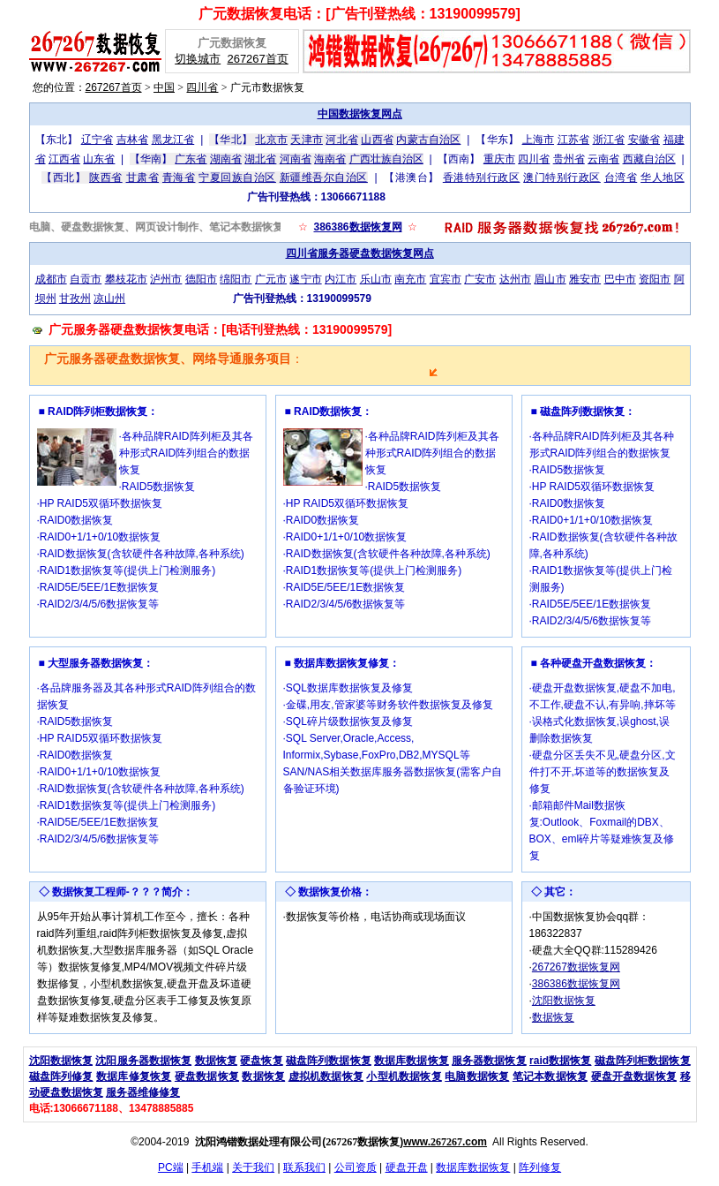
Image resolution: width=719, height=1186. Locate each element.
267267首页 (257, 58)
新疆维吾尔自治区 (324, 177)
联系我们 (304, 1167)
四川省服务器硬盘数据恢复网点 (360, 253)
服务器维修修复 (143, 1092)
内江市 (340, 279)
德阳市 (201, 279)
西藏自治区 (649, 159)
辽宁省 (97, 139)
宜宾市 (445, 279)
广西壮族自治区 (386, 159)
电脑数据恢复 (477, 1076)
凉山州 (109, 298)
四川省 (202, 87)
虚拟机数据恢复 (325, 1076)
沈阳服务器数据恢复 (143, 1060)
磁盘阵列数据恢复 (328, 1060)
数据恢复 (553, 1017)
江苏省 (573, 139)
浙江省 (609, 139)
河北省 (341, 139)
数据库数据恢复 (411, 1060)
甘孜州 (75, 298)
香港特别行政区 (482, 177)
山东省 (99, 159)
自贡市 (85, 279)
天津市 (306, 139)
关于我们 (253, 1167)
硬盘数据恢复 (207, 1076)
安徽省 (644, 139)
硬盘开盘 (407, 1167)
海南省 (330, 159)
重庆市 (499, 159)
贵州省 (569, 159)
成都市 (51, 279)
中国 (164, 87)
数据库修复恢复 (133, 1076)
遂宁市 (305, 279)
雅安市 (585, 279)
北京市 (271, 139)
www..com (445, 1142)
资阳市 (654, 279)
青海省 (179, 177)
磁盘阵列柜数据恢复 (643, 1060)
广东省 (190, 159)
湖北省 (260, 159)
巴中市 (620, 279)
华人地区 (662, 177)
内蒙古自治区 (428, 139)
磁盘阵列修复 (61, 1076)
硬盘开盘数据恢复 (634, 1076)
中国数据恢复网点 (360, 114)
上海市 (538, 139)
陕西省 (106, 177)
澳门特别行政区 (562, 177)
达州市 (515, 279)
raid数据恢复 (560, 1060)
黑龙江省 (173, 139)
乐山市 (376, 279)
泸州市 (166, 279)
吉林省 (132, 139)
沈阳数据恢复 (563, 1000)
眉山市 (549, 279)
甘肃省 (143, 177)
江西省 (64, 159)
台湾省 (621, 177)
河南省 (295, 159)
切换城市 (198, 58)
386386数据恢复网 (357, 227)
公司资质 (355, 1167)
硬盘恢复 (261, 1060)
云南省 (603, 159)
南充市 (410, 279)
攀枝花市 (126, 279)
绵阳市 (235, 279)
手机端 (207, 1167)
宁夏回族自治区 (237, 177)
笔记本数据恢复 (550, 1076)
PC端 (170, 1167)
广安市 (480, 279)
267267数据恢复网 (576, 967)
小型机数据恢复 (403, 1076)
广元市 (271, 279)
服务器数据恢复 (489, 1060)
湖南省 (226, 159)
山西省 (377, 139)
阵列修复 (540, 1167)
